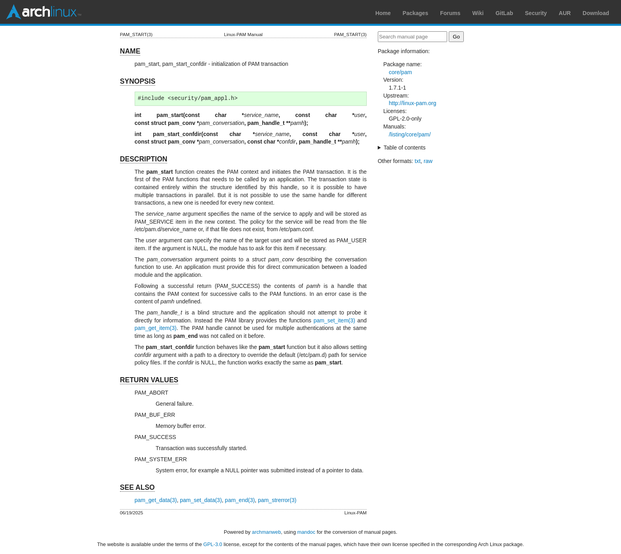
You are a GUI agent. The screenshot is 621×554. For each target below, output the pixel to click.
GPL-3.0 (212, 544)
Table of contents (405, 147)
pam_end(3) (240, 500)
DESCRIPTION (144, 159)
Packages (416, 13)
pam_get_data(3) (156, 500)
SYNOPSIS (137, 81)
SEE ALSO (137, 487)
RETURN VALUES (149, 380)
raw (428, 161)
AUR (565, 13)
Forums (450, 13)
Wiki (478, 13)
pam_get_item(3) (156, 328)
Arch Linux (43, 12)
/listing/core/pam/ (410, 134)
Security (536, 13)
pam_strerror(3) (277, 500)
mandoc (306, 532)
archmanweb (266, 532)
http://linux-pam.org (412, 103)
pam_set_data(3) (201, 500)
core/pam (400, 72)
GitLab (504, 13)
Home (383, 13)
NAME (130, 51)
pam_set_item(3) (334, 320)
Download (596, 13)
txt (418, 161)
